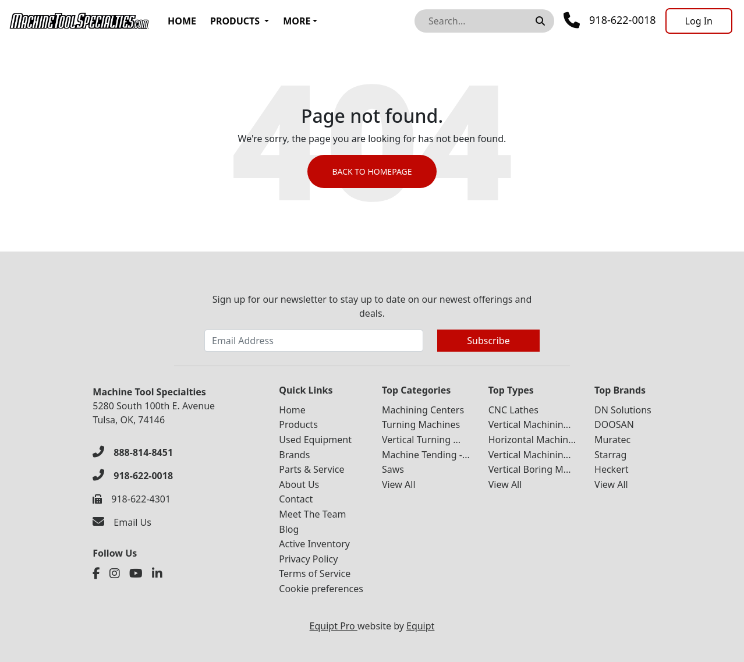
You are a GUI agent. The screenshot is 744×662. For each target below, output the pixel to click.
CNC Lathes (513, 409)
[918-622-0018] (133, 475)
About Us (299, 484)
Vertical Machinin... (529, 424)
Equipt (420, 625)
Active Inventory (314, 543)
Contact (296, 499)
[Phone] (610, 20)
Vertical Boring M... (529, 469)
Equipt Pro (333, 625)
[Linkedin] (157, 573)
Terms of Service (314, 573)
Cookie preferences (321, 588)
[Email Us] (122, 522)
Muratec (612, 439)
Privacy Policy (308, 559)
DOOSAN (614, 424)
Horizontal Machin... (532, 439)
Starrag (610, 454)
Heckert (611, 469)
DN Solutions (622, 409)
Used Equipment (315, 439)
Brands (294, 454)
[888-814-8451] (133, 452)
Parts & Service (311, 469)
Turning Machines (421, 424)
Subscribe (488, 340)
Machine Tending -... (426, 454)
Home (182, 21)
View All (399, 484)
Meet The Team (312, 514)
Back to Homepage (372, 171)
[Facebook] (96, 573)
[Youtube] (136, 573)
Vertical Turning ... (421, 439)
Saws (393, 469)
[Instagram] (114, 573)
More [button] (296, 21)
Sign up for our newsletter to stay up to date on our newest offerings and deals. (372, 306)
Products (235, 21)
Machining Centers (423, 409)
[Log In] (698, 21)
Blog (289, 529)
